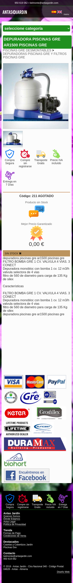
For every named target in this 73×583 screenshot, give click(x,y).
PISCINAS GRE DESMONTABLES (27, 50)
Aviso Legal (10, 521)
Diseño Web (63, 572)
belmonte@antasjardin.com (44, 3)
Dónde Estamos (12, 519)
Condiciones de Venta (15, 536)
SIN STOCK (13, 253)
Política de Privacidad (15, 524)
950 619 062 (21, 3)
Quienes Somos (12, 516)
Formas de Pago (12, 533)
